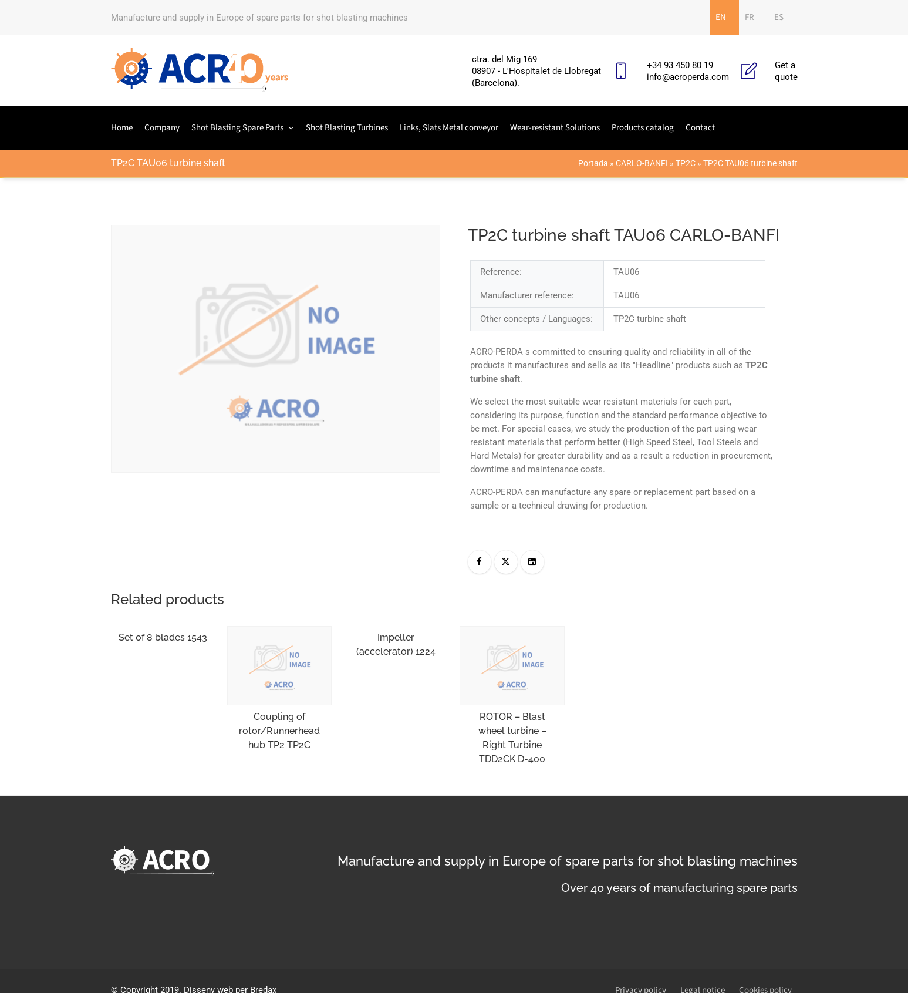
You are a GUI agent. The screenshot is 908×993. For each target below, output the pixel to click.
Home (122, 128)
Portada (593, 163)
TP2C (686, 163)
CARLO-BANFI (642, 163)
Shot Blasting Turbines (347, 128)
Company (162, 128)
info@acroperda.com (688, 77)
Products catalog (643, 128)
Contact (700, 128)
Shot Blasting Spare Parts (237, 128)
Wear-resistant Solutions (555, 128)
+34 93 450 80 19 (680, 65)
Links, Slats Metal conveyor (449, 128)
